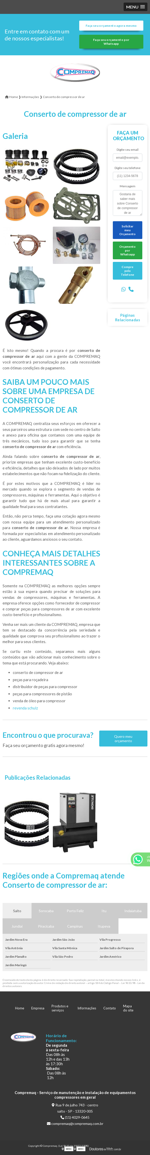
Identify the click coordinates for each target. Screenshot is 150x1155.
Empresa (37, 1008)
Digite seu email (127, 150)
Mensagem (127, 186)
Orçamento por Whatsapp (127, 250)
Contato (109, 1008)
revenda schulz (25, 708)
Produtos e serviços (60, 1008)
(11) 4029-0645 (75, 1117)
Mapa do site (128, 1008)
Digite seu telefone (128, 168)
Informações (86, 1008)
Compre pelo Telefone (127, 271)
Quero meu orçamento (123, 738)
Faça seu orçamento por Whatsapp (111, 42)
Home (19, 1008)
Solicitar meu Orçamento (127, 230)
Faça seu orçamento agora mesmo (111, 26)
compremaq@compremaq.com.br (75, 1123)
